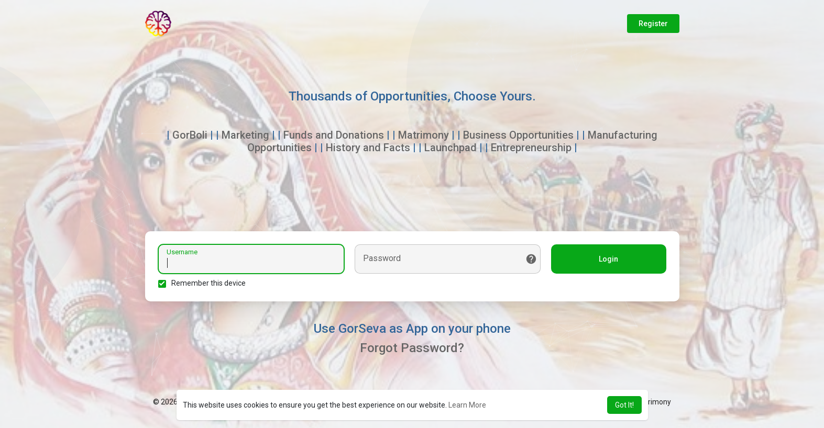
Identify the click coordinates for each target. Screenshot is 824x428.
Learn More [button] (467, 405)
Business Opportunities (518, 135)
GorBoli (189, 135)
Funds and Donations (333, 135)
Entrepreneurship (531, 147)
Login (608, 259)
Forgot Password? (412, 348)
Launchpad (450, 147)
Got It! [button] (624, 405)
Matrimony (423, 135)
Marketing (245, 135)
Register (653, 23)
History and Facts (368, 147)
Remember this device (208, 283)
